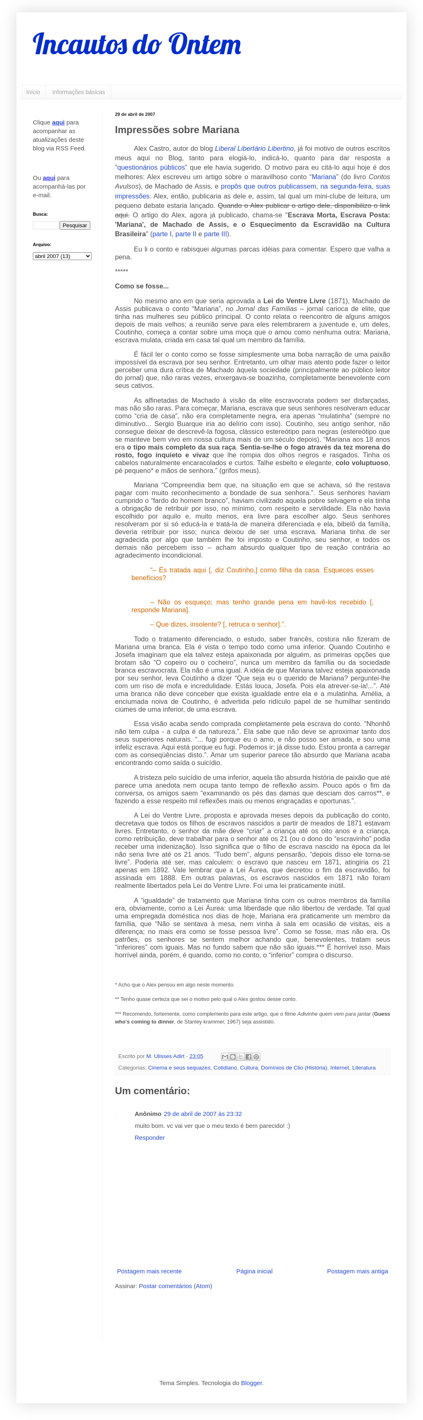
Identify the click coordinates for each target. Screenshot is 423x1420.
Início (33, 92)
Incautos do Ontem (137, 43)
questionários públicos (151, 167)
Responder (150, 1137)
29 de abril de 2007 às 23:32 (203, 1113)
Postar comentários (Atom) (175, 1285)
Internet (339, 1068)
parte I (162, 233)
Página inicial (254, 1271)
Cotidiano (225, 1068)
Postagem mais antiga (357, 1271)
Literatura (364, 1068)
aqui (58, 122)
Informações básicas (78, 92)
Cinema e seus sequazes (179, 1068)
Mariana (324, 176)
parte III (215, 233)
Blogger (251, 1382)
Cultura (249, 1068)
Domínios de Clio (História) (294, 1068)
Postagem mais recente (149, 1271)
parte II (185, 233)
